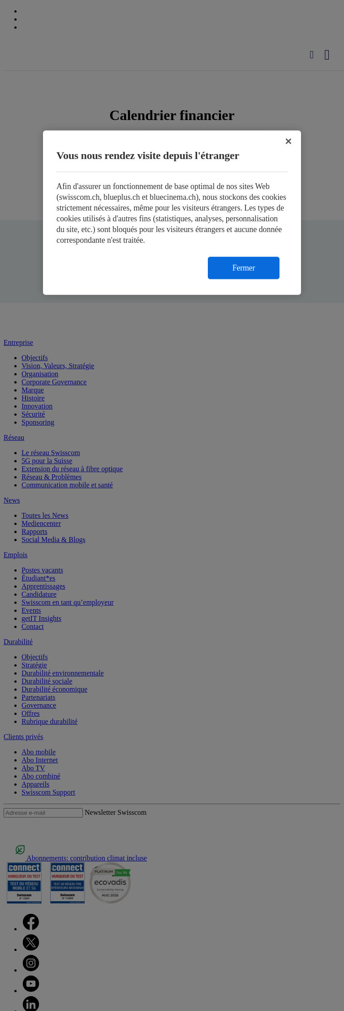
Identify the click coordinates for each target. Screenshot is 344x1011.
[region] (172, 212)
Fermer (243, 267)
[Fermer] (288, 141)
